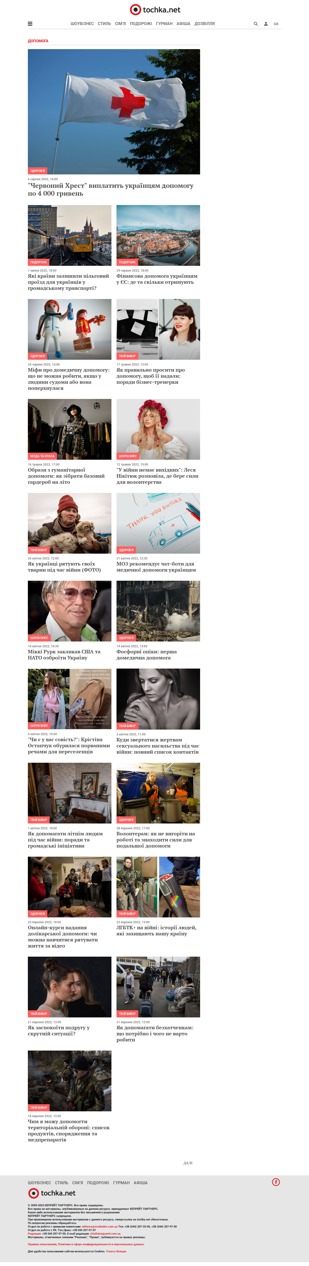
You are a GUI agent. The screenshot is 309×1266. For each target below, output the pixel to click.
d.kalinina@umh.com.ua (105, 1233)
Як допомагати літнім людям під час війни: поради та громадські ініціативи (65, 839)
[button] (266, 24)
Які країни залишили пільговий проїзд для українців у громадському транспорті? (68, 281)
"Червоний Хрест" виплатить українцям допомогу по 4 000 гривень (111, 189)
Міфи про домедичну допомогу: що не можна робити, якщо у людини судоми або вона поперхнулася (69, 378)
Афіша (183, 23)
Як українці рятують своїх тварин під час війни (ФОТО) (64, 566)
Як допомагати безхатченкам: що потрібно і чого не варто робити (155, 1033)
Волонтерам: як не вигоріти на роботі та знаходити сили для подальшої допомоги (156, 839)
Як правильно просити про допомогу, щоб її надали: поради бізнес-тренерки (151, 375)
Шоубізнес (82, 23)
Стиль (104, 23)
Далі (187, 1163)
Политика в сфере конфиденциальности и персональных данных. (101, 1244)
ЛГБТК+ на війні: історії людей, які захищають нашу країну (156, 930)
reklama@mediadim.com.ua (100, 1226)
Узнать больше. (116, 1251)
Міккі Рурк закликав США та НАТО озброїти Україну (64, 654)
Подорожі (141, 23)
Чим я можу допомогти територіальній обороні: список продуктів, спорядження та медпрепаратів (69, 1130)
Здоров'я (37, 171)
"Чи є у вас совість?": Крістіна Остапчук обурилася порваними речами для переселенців (69, 745)
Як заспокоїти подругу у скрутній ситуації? (59, 1030)
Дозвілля (205, 23)
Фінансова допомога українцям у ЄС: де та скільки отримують (157, 278)
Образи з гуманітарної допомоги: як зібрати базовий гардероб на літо (66, 475)
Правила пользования (42, 1244)
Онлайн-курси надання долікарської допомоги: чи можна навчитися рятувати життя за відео (63, 936)
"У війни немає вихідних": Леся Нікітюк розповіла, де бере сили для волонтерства (157, 475)
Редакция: (35, 1233)
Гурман (164, 23)
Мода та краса (42, 456)
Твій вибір (127, 356)
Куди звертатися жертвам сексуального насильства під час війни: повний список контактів (158, 745)
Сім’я (120, 23)
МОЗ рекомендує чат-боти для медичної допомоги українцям (156, 566)
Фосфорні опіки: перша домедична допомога (147, 654)
